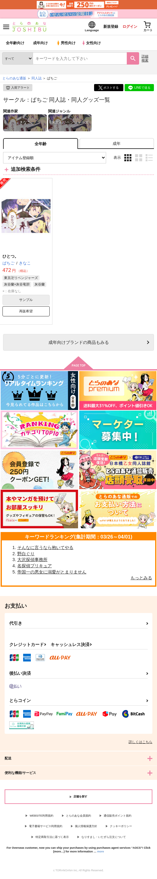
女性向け (92, 44)
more (100, 853)
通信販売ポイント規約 (117, 817)
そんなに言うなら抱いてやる (45, 549)
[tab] (117, 145)
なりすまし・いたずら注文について (103, 838)
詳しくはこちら (140, 743)
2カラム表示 (138, 159)
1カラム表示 (149, 159)
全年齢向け (15, 44)
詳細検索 (145, 60)
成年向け (41, 44)
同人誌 (36, 80)
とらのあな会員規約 (78, 817)
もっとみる (141, 579)
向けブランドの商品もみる (78, 344)
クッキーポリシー (121, 828)
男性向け (66, 44)
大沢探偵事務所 (32, 561)
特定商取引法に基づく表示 (52, 838)
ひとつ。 (10, 258)
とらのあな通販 (14, 80)
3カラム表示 (128, 159)
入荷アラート (18, 89)
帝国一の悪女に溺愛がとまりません (51, 573)
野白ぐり (26, 555)
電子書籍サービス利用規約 (45, 828)
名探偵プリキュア (34, 567)
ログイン (126, 27)
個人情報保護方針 (86, 828)
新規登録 (105, 27)
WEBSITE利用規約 (41, 817)
